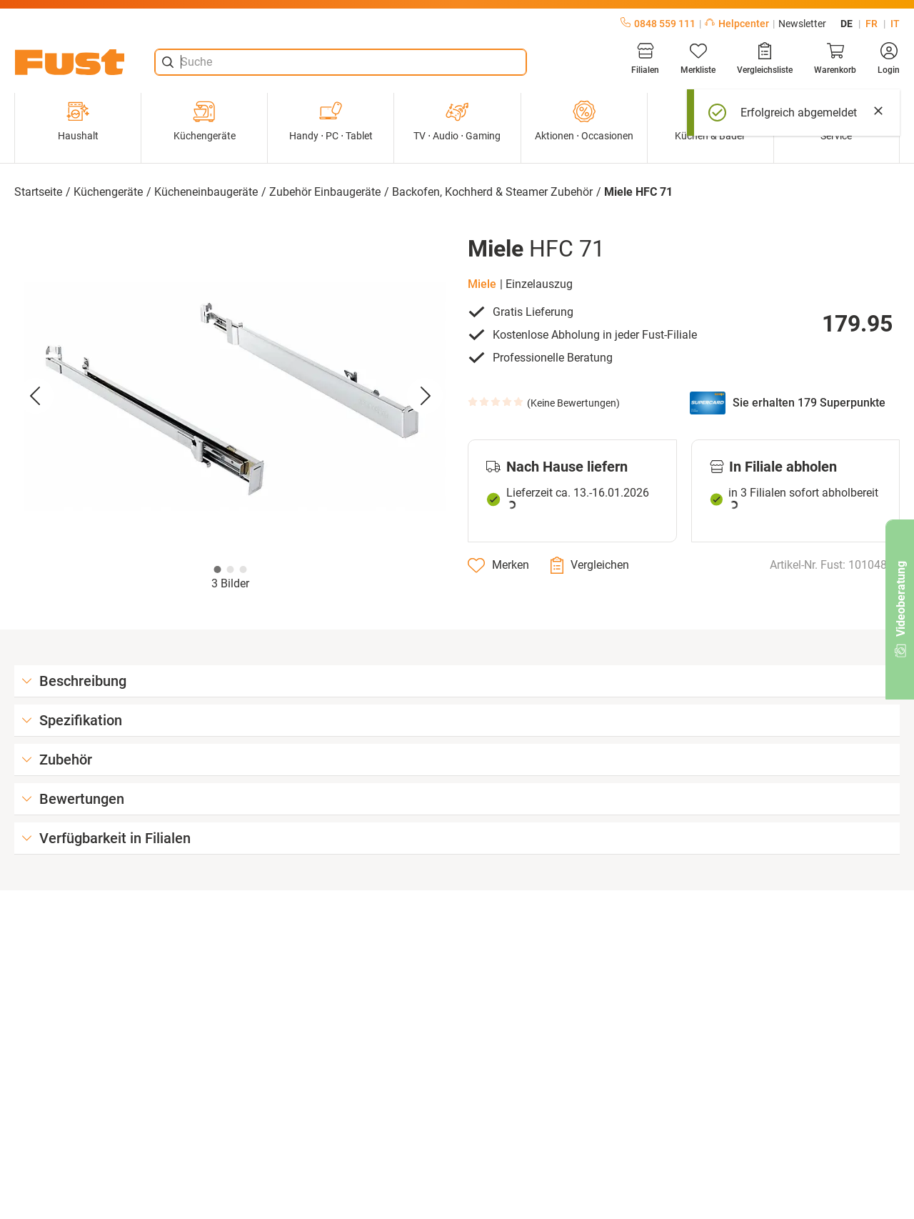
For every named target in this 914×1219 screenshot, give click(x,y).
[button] (230, 396)
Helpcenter (737, 23)
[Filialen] (645, 58)
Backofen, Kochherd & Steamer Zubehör (492, 192)
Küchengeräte (205, 120)
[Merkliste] (698, 58)
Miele (482, 284)
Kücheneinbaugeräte (206, 192)
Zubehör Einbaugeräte (325, 192)
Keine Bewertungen (573, 403)
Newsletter (802, 23)
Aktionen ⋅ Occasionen (584, 120)
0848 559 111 (658, 23)
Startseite (38, 192)
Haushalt (78, 120)
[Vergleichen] (590, 565)
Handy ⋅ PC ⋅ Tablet (331, 120)
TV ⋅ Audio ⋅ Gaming (457, 120)
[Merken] (498, 565)
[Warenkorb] (835, 58)
